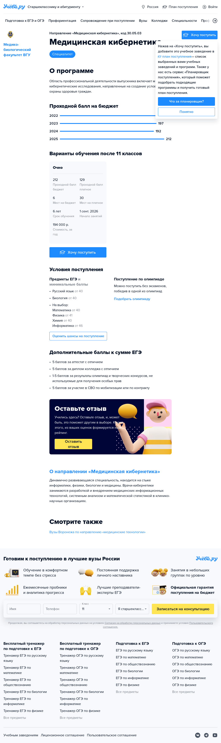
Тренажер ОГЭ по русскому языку (82, 658)
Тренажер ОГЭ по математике (74, 670)
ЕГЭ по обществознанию (135, 664)
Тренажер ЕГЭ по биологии (25, 692)
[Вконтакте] (197, 735)
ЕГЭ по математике (131, 657)
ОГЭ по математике (187, 657)
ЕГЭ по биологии (129, 671)
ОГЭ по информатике (189, 678)
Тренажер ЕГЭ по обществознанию (17, 682)
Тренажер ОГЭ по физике (80, 711)
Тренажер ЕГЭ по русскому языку (25, 658)
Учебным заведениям (20, 735)
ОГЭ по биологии (186, 671)
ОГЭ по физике (184, 685)
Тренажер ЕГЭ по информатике (17, 701)
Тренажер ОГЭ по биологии (82, 692)
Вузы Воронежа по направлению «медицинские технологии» (97, 532)
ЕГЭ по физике (127, 685)
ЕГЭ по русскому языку (134, 650)
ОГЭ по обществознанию (192, 664)
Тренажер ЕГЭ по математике (17, 670)
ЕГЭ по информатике (132, 678)
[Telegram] (206, 735)
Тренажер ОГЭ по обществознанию (74, 682)
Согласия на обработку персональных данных (133, 622)
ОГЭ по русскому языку (191, 650)
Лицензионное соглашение (62, 735)
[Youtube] (215, 735)
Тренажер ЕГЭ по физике (23, 711)
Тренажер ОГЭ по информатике (74, 701)
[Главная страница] (14, 6)
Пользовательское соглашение (112, 735)
